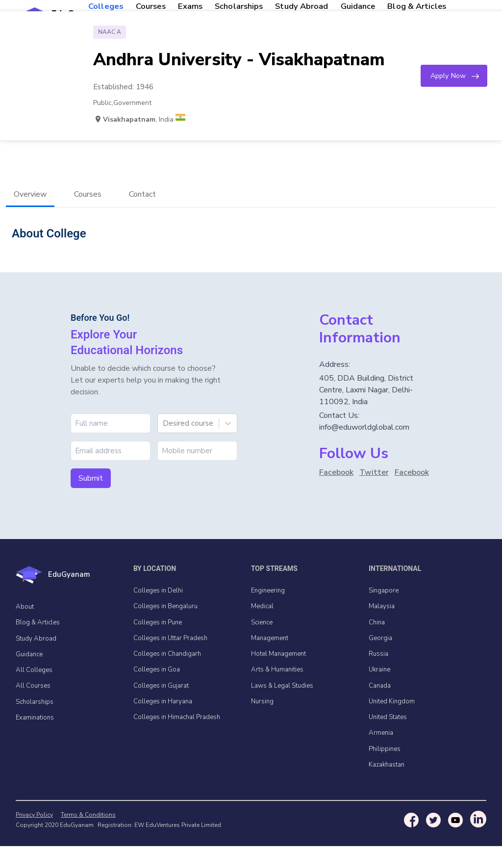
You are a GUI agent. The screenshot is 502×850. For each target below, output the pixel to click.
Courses (87, 196)
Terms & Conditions (84, 819)
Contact (142, 196)
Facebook (336, 474)
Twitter (374, 474)
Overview (30, 196)
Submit (90, 480)
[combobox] (164, 425)
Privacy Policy (34, 819)
